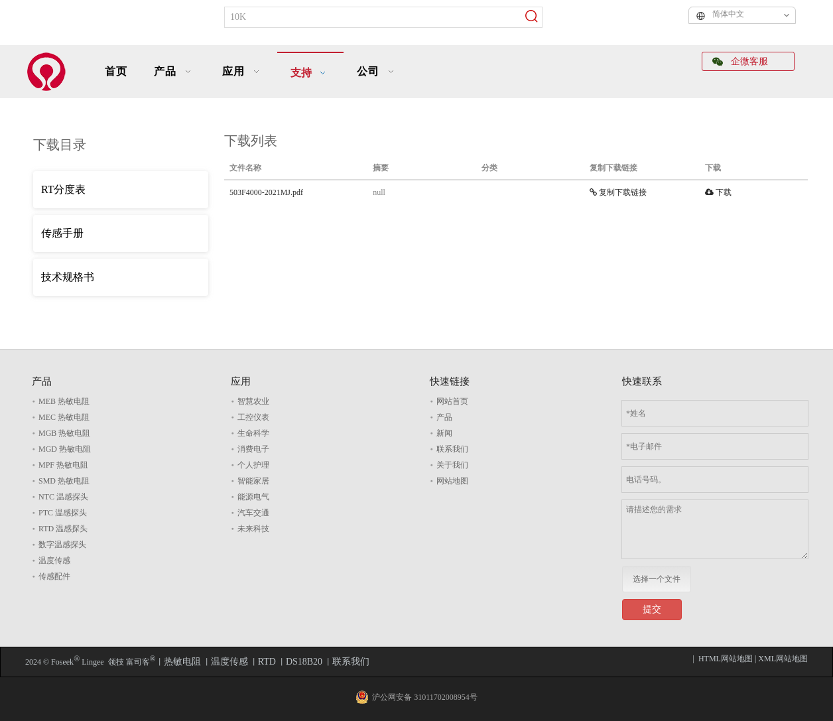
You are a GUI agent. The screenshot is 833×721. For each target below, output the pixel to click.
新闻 (444, 433)
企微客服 (740, 61)
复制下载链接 (618, 192)
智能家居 (253, 481)
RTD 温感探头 (63, 528)
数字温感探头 (62, 544)
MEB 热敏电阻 (64, 401)
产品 (444, 417)
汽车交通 (253, 512)
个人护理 (253, 465)
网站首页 (452, 401)
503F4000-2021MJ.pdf (266, 192)
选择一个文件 (656, 579)
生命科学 (253, 433)
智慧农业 (253, 401)
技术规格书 (67, 277)
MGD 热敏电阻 (64, 449)
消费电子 (253, 449)
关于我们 (452, 465)
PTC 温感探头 (62, 512)
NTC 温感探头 (63, 496)
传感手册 (62, 233)
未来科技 (253, 528)
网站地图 (452, 481)
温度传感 (54, 560)
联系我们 (452, 449)
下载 (718, 192)
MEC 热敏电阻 (64, 417)
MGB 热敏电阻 (64, 433)
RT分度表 (63, 189)
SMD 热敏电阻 (64, 481)
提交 (652, 609)
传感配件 (54, 576)
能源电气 (253, 496)
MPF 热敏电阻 (63, 465)
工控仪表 (253, 417)
